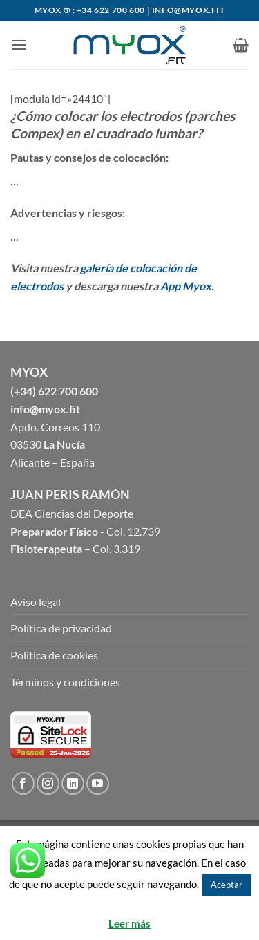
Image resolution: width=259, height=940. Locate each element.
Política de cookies (54, 654)
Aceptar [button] (226, 884)
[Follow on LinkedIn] (72, 783)
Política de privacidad (61, 627)
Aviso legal (35, 601)
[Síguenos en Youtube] (97, 783)
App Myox (185, 285)
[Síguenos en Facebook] (23, 783)
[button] (18, 45)
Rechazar (129, 905)
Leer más (129, 923)
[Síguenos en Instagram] (48, 783)
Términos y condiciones (65, 681)
